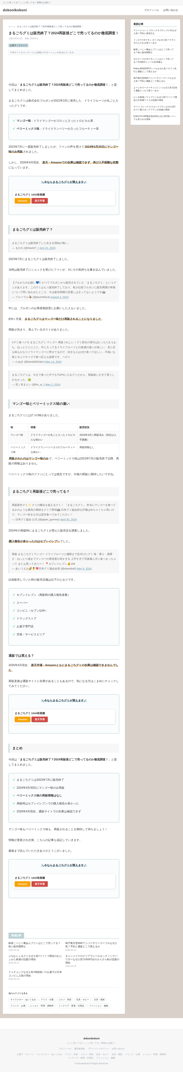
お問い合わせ (170, 10)
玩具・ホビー (82, 999)
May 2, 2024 (52, 384)
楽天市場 (40, 200)
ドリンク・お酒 (17, 1006)
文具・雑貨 (99, 999)
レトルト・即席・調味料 (42, 1006)
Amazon (22, 200)
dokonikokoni (15, 10)
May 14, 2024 (53, 361)
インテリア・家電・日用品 (71, 1006)
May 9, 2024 (84, 568)
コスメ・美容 (65, 999)
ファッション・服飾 (98, 1006)
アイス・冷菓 (47, 999)
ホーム (11, 26)
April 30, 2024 (68, 519)
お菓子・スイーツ (18, 45)
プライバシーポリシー (98, 1048)
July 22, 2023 (47, 247)
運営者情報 (79, 1048)
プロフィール (151, 10)
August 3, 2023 (60, 297)
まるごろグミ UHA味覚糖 (30, 194)
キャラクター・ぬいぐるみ (23, 999)
